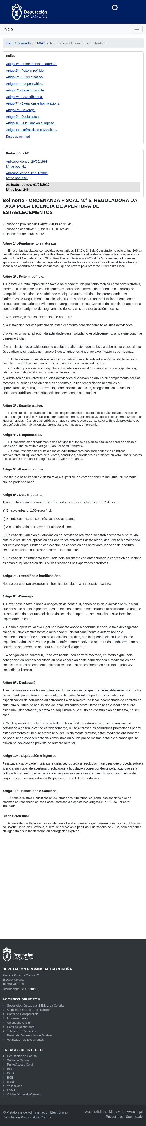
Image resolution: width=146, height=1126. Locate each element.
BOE (10, 1077)
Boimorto (24, 43)
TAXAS (40, 43)
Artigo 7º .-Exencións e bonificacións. (33, 103)
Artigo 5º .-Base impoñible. (25, 90)
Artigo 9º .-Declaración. (23, 117)
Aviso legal (135, 1112)
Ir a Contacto (28, 989)
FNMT (11, 1090)
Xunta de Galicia (18, 1060)
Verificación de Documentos (25, 1039)
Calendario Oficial (18, 1022)
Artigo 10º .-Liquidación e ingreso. (30, 123)
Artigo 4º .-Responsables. (24, 84)
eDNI (10, 1081)
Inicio (8, 29)
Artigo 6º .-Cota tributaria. (24, 97)
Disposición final (18, 136)
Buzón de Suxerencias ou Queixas (29, 1035)
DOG (10, 1073)
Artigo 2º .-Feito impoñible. (25, 70)
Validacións (14, 1086)
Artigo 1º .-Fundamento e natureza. (31, 64)
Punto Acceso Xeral (20, 1064)
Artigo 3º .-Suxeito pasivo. (25, 77)
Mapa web (116, 1112)
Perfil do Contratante (20, 1027)
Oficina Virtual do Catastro (24, 1094)
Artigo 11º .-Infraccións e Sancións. (31, 130)
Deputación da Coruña (22, 1056)
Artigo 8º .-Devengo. (21, 110)
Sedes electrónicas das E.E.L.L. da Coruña (35, 1005)
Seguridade (134, 1116)
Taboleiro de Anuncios (21, 1031)
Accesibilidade (95, 1112)
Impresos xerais (17, 1018)
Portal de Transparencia (22, 1014)
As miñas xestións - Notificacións (28, 1009)
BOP (10, 1069)
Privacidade (114, 1116)
